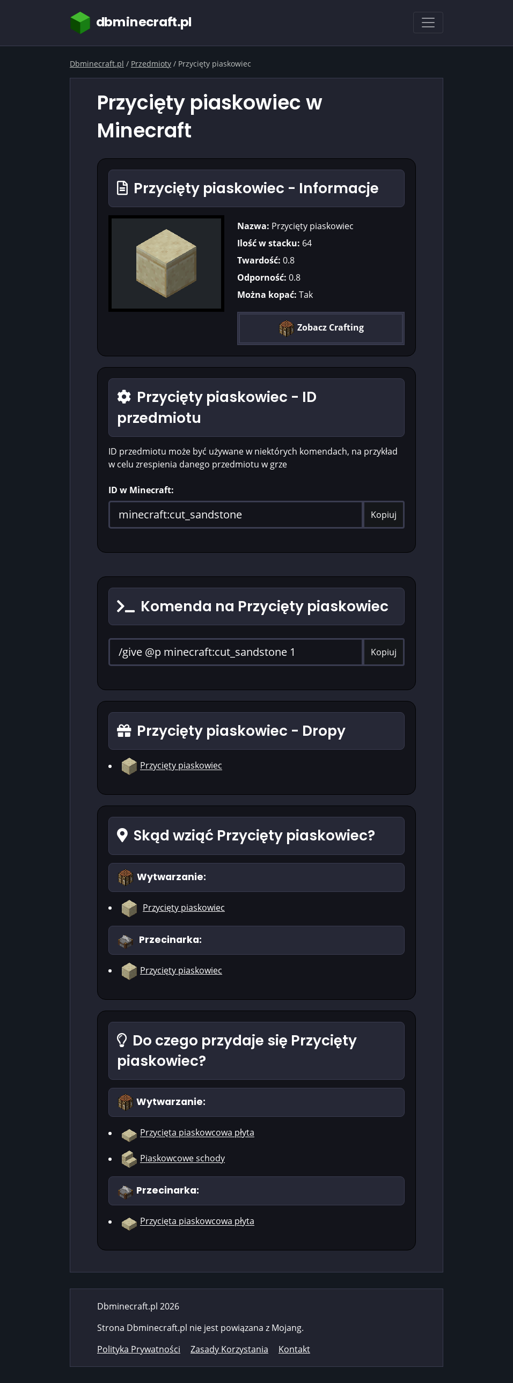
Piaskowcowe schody (182, 1159)
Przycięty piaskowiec (181, 766)
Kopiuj (384, 515)
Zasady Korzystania (229, 1349)
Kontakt (294, 1349)
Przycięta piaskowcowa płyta (197, 1133)
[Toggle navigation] (428, 22)
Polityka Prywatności (138, 1349)
